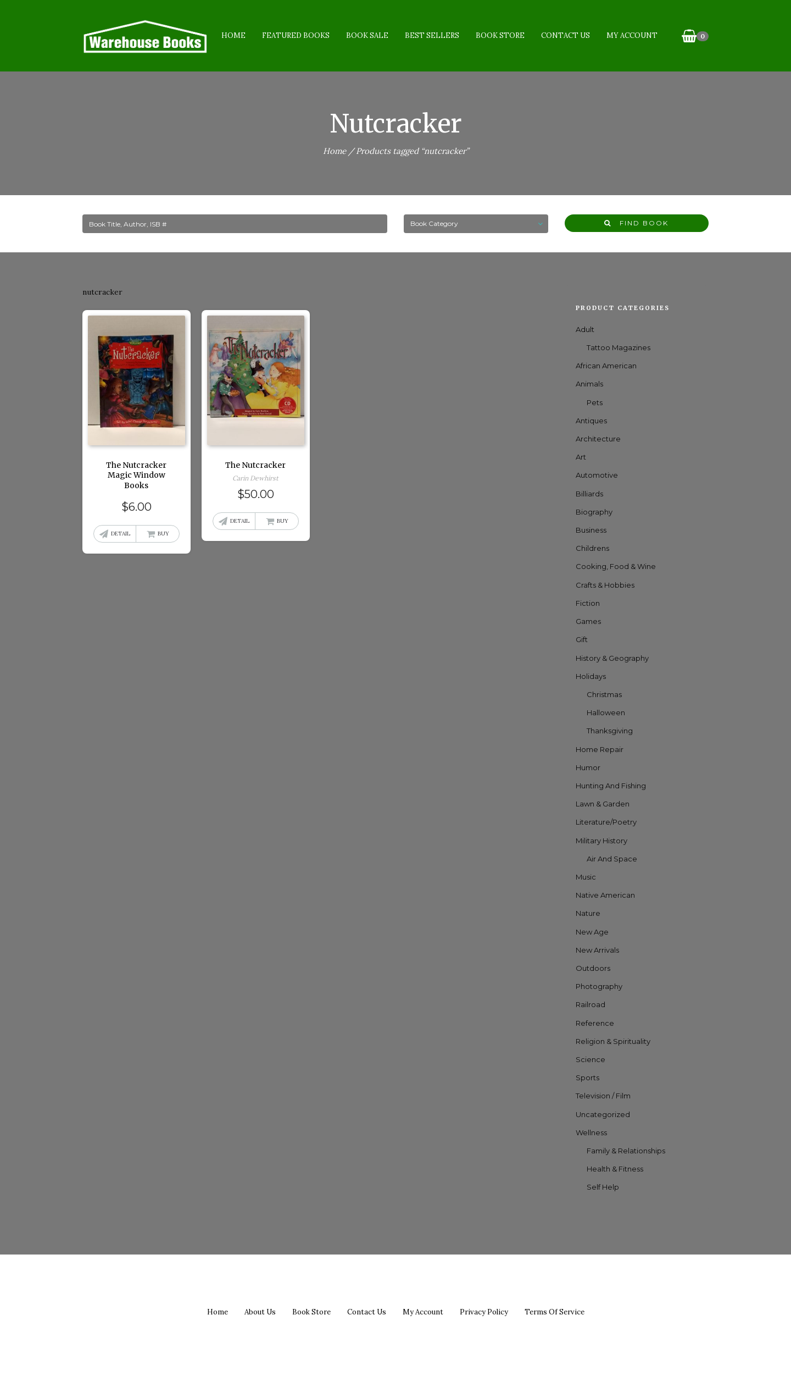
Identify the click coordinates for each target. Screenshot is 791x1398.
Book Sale (367, 35)
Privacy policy (484, 1312)
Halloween (606, 712)
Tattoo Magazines (618, 347)
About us (260, 1312)
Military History (601, 840)
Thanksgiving (610, 730)
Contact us (366, 1312)
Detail (120, 533)
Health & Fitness (615, 1168)
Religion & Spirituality (613, 1041)
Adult (585, 329)
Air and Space (612, 858)
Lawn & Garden (603, 803)
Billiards (589, 493)
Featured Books (296, 35)
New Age (592, 931)
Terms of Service (554, 1312)
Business (591, 530)
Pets (595, 402)
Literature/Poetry (606, 821)
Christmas (604, 694)
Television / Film (603, 1095)
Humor (588, 767)
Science (590, 1059)
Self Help (603, 1187)
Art (581, 456)
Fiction (588, 603)
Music (586, 876)
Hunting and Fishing (611, 785)
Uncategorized (603, 1114)
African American (606, 365)
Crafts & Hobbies (605, 585)
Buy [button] (163, 533)
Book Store (500, 35)
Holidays (591, 676)
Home (233, 35)
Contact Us (565, 35)
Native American (605, 895)
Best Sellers (432, 35)
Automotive (597, 475)
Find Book (636, 223)
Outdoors (593, 968)
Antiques (591, 420)
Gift (582, 639)
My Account (632, 35)
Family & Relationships (626, 1150)
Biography (594, 511)
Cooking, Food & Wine (616, 566)
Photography (599, 986)
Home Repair (599, 749)
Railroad (590, 1004)
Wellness (591, 1132)
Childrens (592, 548)
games (588, 621)
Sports (587, 1077)
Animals (589, 383)
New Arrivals (597, 950)
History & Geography (612, 658)
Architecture (598, 438)
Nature (588, 913)
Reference (595, 1023)
